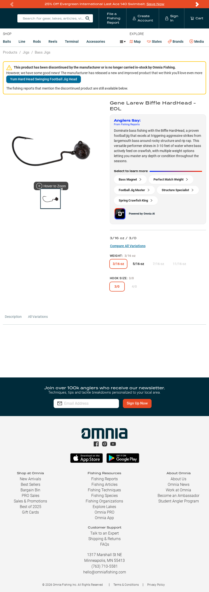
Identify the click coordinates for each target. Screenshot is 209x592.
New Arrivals (30, 479)
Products (10, 52)
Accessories (95, 41)
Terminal (72, 41)
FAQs (104, 544)
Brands (175, 42)
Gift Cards (30, 512)
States (154, 42)
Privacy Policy (156, 584)
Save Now (155, 4)
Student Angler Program (178, 501)
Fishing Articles (104, 484)
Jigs (26, 52)
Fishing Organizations (104, 501)
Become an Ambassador (178, 495)
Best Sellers (30, 484)
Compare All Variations (128, 246)
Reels (53, 41)
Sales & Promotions (30, 501)
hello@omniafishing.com (104, 572)
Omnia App (104, 517)
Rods (37, 41)
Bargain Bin (30, 490)
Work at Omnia (178, 490)
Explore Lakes (104, 506)
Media (196, 41)
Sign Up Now (146, 403)
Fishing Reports (104, 479)
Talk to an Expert (104, 533)
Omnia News (178, 484)
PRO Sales (30, 495)
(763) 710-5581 (104, 566)
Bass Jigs (42, 52)
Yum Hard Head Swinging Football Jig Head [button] (43, 79)
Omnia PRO (104, 512)
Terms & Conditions (126, 584)
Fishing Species (104, 495)
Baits (7, 41)
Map (135, 41)
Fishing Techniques (104, 490)
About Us (178, 479)
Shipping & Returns (104, 538)
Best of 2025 (30, 506)
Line (22, 41)
